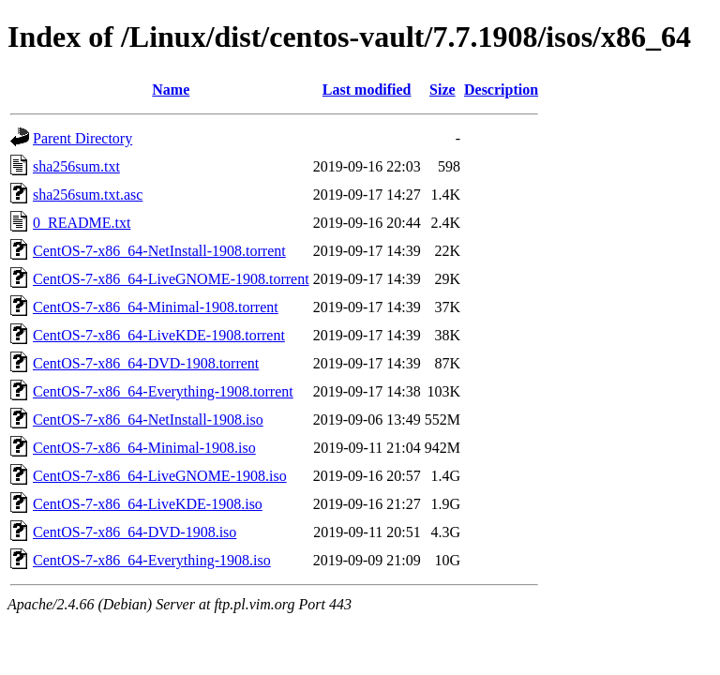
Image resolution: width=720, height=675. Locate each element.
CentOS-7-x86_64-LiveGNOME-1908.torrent (171, 279)
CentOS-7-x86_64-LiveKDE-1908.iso (147, 504)
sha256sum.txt (76, 166)
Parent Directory (82, 138)
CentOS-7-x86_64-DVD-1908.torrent (146, 363)
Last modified (367, 90)
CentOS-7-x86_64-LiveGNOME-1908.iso (160, 476)
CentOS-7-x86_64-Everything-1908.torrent (163, 391)
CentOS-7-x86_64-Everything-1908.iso (152, 560)
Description (501, 90)
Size (442, 90)
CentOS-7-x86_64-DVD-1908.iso (134, 532)
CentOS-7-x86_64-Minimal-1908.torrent (155, 307)
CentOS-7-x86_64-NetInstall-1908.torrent (159, 251)
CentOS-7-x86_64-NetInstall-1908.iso (148, 420)
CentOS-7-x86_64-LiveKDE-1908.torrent (159, 335)
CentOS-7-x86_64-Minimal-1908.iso (144, 448)
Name (170, 90)
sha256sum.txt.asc (87, 194)
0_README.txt (81, 223)
